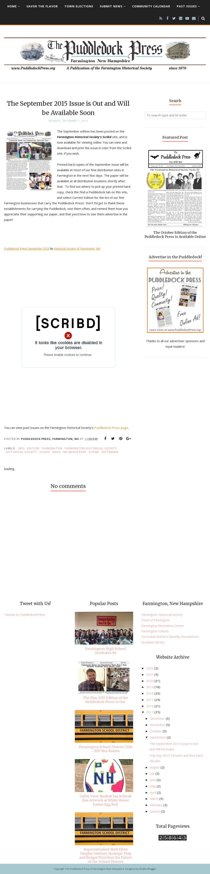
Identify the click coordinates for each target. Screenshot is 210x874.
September (110, 452)
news (56, 452)
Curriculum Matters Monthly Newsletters (170, 637)
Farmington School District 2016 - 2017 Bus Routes (105, 749)
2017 (150, 700)
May (153, 786)
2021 (150, 674)
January (155, 811)
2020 (150, 681)
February (156, 805)
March (154, 798)
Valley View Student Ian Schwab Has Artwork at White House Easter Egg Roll (105, 800)
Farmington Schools (155, 631)
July (152, 773)
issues (44, 452)
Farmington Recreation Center (162, 625)
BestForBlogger (147, 868)
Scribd (94, 452)
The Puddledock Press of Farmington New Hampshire (94, 868)
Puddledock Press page (111, 428)
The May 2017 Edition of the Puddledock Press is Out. (105, 700)
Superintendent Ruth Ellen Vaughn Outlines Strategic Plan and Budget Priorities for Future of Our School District (105, 855)
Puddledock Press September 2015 (26, 248)
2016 (150, 706)
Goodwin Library (152, 642)
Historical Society (21, 452)
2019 (150, 687)
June (153, 780)
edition (33, 448)
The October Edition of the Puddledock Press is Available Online (175, 234)
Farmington (52, 448)
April (153, 792)
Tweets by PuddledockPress (24, 614)
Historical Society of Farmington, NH (77, 248)
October (156, 731)
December (158, 718)
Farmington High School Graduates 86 (105, 651)
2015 (21, 448)
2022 (150, 668)
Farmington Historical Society (91, 448)
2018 (150, 693)
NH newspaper (74, 452)
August (155, 767)
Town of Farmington (155, 620)
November (158, 725)
